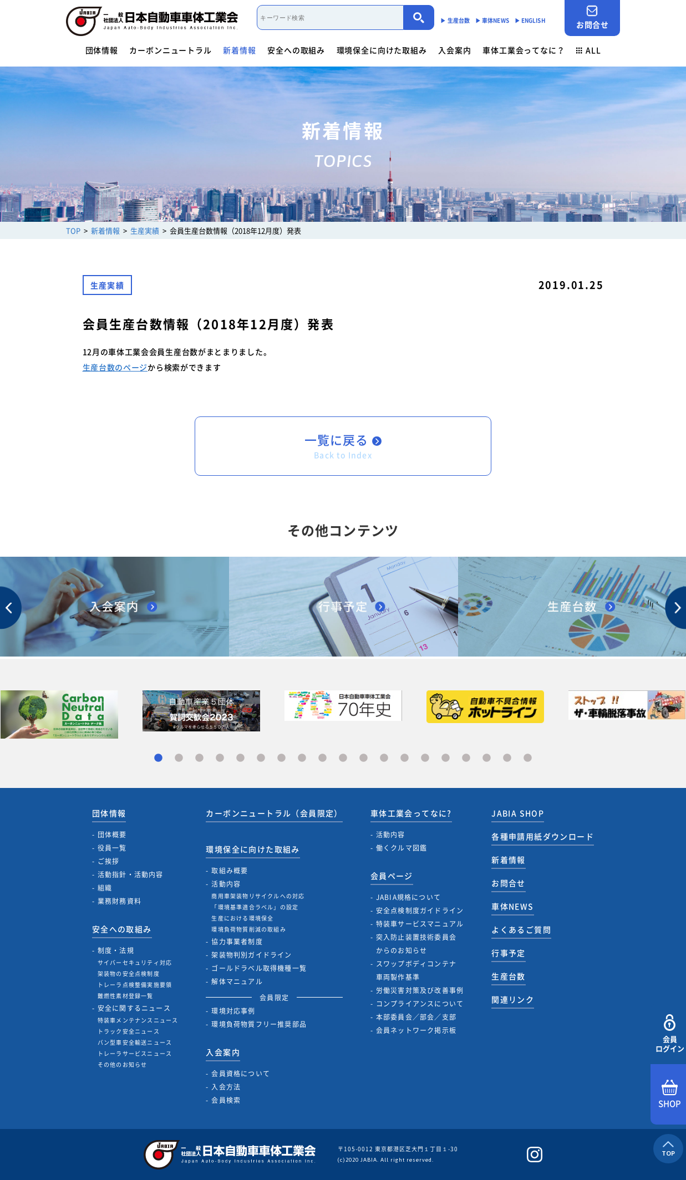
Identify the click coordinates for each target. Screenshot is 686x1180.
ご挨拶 (109, 861)
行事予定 (508, 952)
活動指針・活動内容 (131, 874)
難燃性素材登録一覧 (126, 995)
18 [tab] (507, 758)
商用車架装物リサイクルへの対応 (257, 896)
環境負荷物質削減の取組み (248, 929)
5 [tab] (240, 758)
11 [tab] (363, 758)
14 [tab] (425, 758)
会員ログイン (669, 1034)
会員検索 (226, 1100)
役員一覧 (112, 848)
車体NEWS (512, 906)
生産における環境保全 (242, 918)
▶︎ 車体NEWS (492, 20)
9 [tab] (322, 758)
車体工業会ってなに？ (523, 49)
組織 (105, 888)
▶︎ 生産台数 (455, 20)
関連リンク (512, 999)
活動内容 (226, 884)
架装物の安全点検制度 (129, 973)
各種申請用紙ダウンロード (542, 836)
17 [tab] (486, 758)
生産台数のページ (115, 367)
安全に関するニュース (134, 1008)
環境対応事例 (233, 1011)
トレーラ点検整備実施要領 (135, 984)
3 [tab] (199, 758)
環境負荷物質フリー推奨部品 (259, 1024)
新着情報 (239, 49)
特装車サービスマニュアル (420, 924)
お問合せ (592, 17)
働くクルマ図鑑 (401, 848)
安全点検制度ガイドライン (420, 910)
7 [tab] (281, 758)
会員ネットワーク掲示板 (416, 1030)
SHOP (670, 1095)
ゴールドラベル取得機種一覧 (259, 968)
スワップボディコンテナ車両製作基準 (416, 970)
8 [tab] (302, 758)
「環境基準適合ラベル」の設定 (254, 907)
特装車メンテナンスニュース (138, 1020)
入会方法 (226, 1087)
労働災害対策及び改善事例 (420, 990)
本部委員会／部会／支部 (416, 1017)
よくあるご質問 (521, 929)
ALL (588, 49)
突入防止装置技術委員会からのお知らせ (416, 943)
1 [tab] (158, 758)
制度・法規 (116, 950)
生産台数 (508, 975)
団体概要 (112, 835)
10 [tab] (343, 758)
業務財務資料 (119, 901)
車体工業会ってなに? (411, 812)
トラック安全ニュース (129, 1031)
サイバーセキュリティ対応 (135, 962)
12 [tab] (384, 758)
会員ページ (391, 875)
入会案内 (454, 49)
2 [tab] (179, 758)
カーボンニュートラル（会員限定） (274, 812)
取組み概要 (229, 871)
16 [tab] (466, 758)
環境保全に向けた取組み (382, 49)
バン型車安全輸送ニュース (135, 1042)
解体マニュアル (236, 981)
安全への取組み (296, 49)
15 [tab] (445, 758)
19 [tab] (527, 758)
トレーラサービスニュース (135, 1053)
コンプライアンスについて (420, 1004)
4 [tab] (220, 758)
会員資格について (240, 1074)
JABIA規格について (408, 897)
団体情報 (101, 49)
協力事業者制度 (236, 942)
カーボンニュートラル (170, 49)
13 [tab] (404, 758)
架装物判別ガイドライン (251, 955)
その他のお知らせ (123, 1064)
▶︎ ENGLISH (530, 20)
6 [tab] (261, 758)
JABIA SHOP (517, 812)
